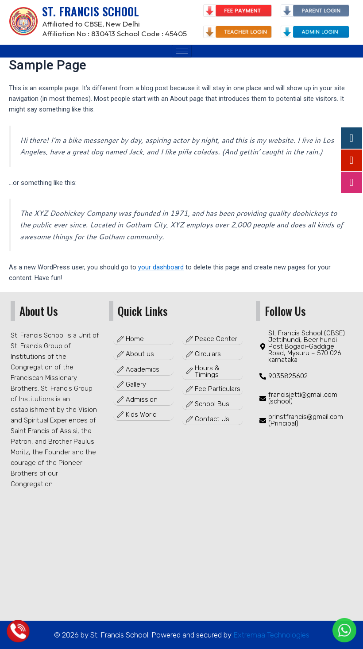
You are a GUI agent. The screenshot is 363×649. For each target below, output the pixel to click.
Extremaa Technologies (270, 634)
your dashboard (161, 267)
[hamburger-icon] (182, 51)
